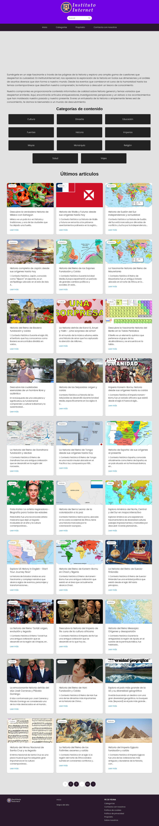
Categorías (61, 27)
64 (87, 784)
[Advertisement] (79, 54)
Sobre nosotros (111, 820)
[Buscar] (89, 18)
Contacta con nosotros (105, 27)
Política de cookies (112, 810)
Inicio (44, 27)
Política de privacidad (114, 813)
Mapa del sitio (63, 805)
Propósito (80, 27)
